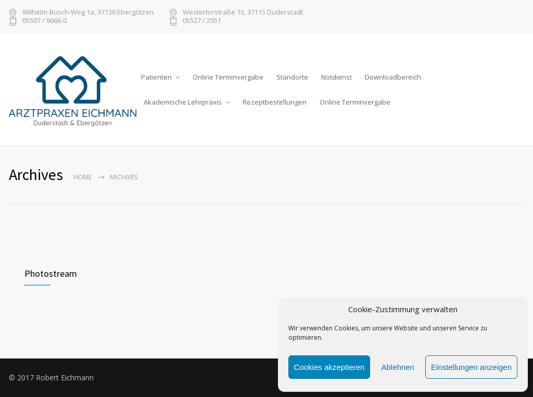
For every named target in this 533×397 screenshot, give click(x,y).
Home (82, 177)
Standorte (292, 77)
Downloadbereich (393, 77)
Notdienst (336, 77)
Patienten (156, 77)
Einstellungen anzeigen (471, 367)
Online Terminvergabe (228, 77)
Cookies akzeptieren (329, 367)
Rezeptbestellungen (275, 102)
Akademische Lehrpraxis (183, 102)
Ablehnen (397, 367)
